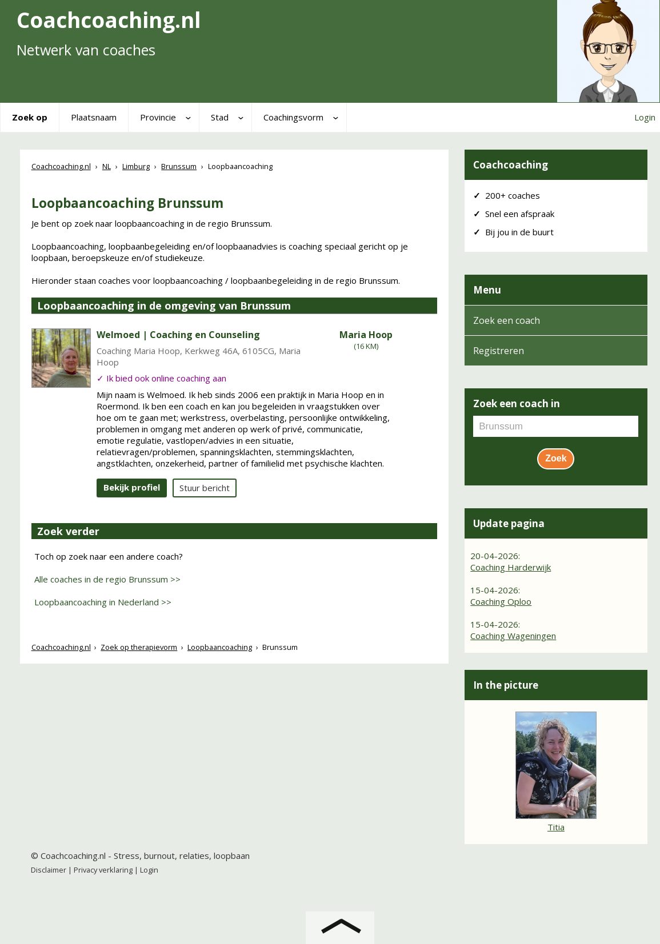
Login (644, 117)
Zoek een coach (506, 320)
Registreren (498, 350)
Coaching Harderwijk (510, 567)
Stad (220, 117)
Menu (487, 289)
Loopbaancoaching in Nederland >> (102, 602)
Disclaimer (48, 870)
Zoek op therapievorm (139, 647)
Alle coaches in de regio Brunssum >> (107, 579)
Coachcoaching (510, 164)
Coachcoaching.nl (61, 647)
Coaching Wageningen (513, 635)
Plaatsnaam (94, 117)
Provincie (158, 117)
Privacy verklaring (103, 870)
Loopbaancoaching (219, 647)
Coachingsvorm (293, 117)
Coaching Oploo (500, 601)
